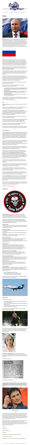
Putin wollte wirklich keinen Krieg (7, 436)
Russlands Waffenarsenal (6, 430)
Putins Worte (4, 432)
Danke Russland (4, 428)
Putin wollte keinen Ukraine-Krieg (7, 434)
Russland (3, 426)
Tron (7, 358)
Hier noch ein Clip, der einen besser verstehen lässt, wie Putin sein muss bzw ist (14, 438)
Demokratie (9, 358)
